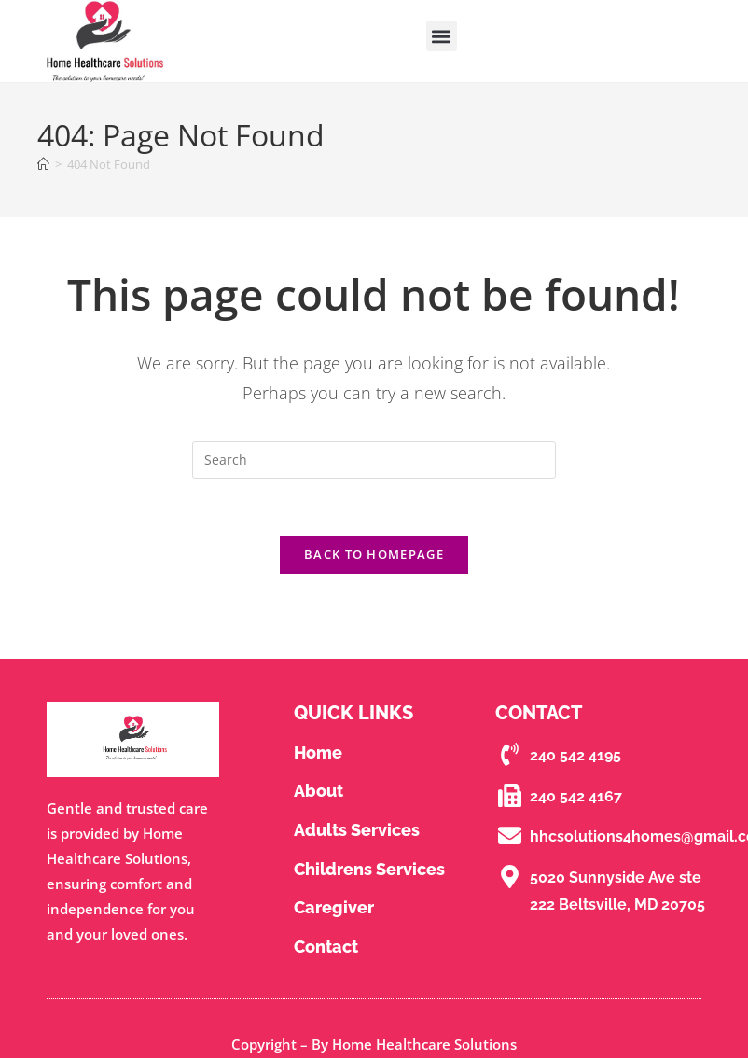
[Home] (43, 164)
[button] (441, 36)
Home (318, 752)
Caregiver (334, 907)
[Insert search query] (374, 460)
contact (326, 946)
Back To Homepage (374, 554)
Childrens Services (369, 869)
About (318, 790)
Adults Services (357, 830)
